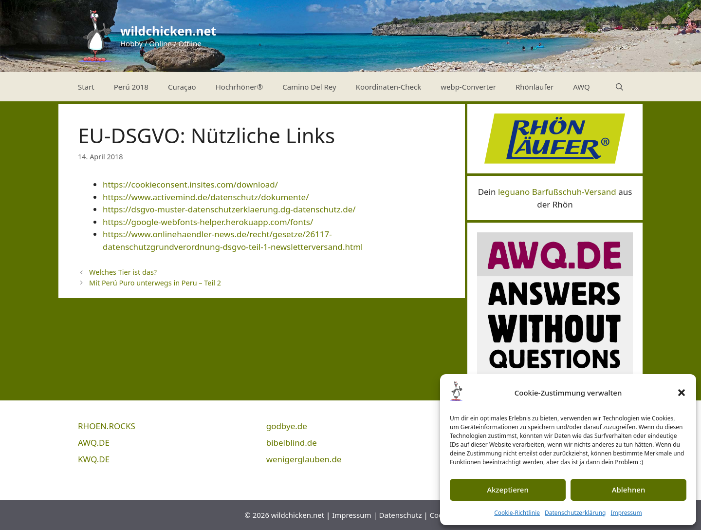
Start (86, 87)
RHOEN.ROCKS (106, 426)
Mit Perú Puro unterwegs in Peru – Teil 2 (155, 282)
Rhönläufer (534, 87)
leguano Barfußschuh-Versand (557, 191)
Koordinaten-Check (389, 87)
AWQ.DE (94, 442)
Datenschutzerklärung (575, 513)
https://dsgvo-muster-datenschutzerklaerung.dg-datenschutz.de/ (229, 209)
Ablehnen (629, 489)
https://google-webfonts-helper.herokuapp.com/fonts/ (208, 221)
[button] (681, 393)
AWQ (581, 87)
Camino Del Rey (309, 87)
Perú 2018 (131, 87)
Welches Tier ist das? (123, 272)
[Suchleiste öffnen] (619, 86)
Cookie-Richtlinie (517, 513)
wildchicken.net (168, 30)
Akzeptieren (508, 489)
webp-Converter (468, 87)
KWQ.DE (94, 459)
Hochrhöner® (239, 87)
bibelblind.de (291, 442)
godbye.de (286, 426)
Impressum (626, 513)
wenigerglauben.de (304, 459)
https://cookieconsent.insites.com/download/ (190, 184)
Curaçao (182, 87)
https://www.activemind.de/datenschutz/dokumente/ (206, 197)
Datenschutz (400, 515)
